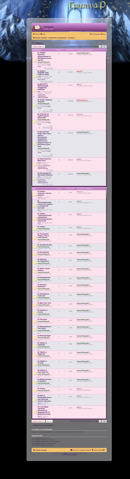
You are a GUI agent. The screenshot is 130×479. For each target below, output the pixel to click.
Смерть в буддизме (42, 353)
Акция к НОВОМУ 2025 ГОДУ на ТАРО (43, 73)
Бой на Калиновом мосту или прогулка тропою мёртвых (45, 398)
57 (51, 129)
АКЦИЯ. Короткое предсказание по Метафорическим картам (44, 56)
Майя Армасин (81, 100)
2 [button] (102, 46)
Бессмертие (44, 252)
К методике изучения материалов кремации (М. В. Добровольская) (44, 410)
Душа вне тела (45, 303)
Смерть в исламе (42, 362)
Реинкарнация (45, 336)
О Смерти (37, 43)
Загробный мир (46, 245)
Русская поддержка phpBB (69, 454)
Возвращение (45, 277)
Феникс (40, 197)
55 (49, 127)
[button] (105, 46)
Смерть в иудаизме (42, 344)
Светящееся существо (43, 295)
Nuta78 (79, 71)
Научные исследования (43, 260)
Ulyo (39, 91)
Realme (79, 114)
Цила (39, 76)
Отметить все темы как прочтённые (81, 46)
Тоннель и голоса (43, 311)
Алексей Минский (43, 62)
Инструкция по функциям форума (45, 174)
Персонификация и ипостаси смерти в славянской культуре (45, 205)
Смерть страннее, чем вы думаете (44, 193)
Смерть (42, 226)
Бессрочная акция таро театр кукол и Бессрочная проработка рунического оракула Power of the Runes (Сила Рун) (44, 139)
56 (51, 127)
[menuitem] (42, 34)
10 (51, 111)
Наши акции (41, 79)
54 (46, 127)
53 (43, 127)
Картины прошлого (42, 285)
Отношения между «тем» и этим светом (43, 235)
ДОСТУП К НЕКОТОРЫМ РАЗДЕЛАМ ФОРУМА (43, 86)
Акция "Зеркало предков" (45, 101)
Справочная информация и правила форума (43, 96)
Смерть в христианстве (43, 371)
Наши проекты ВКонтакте (44, 160)
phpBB (65, 453)
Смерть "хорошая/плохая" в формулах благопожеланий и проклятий (45, 217)
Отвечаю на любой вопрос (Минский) (43, 116)
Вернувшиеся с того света (45, 327)
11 (51, 156)
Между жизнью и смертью (44, 380)
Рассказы (43, 319)
